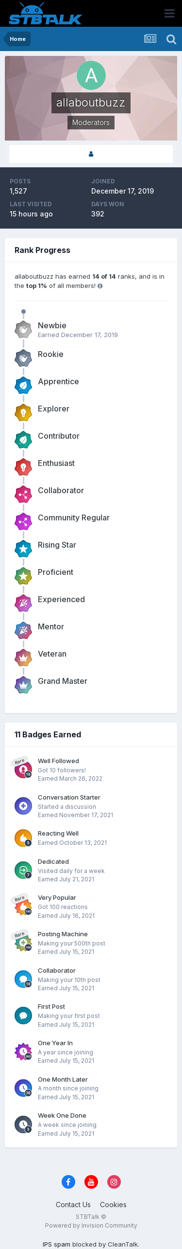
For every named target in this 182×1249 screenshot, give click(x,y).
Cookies (113, 1204)
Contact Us (73, 1204)
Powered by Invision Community (91, 1225)
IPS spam (56, 1244)
